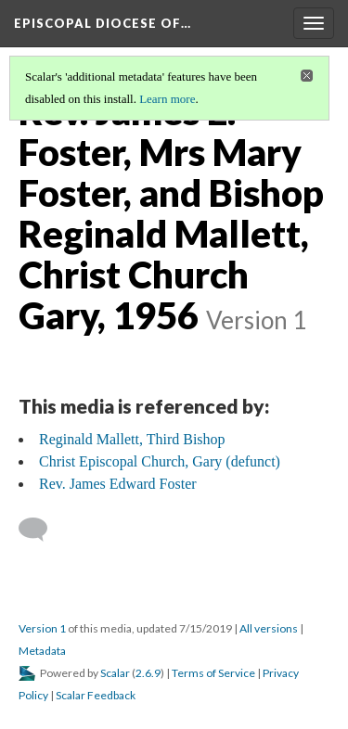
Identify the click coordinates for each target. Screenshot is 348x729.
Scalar (115, 673)
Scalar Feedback (95, 695)
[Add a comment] (41, 530)
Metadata (42, 651)
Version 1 (42, 628)
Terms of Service (213, 673)
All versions (268, 628)
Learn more (167, 99)
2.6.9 (148, 673)
